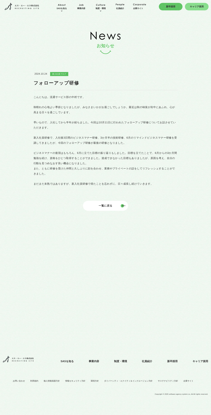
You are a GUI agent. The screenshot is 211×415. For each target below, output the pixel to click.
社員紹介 (147, 361)
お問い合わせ (19, 381)
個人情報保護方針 (52, 381)
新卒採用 (172, 361)
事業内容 (94, 361)
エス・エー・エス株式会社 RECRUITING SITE (22, 6)
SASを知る (67, 361)
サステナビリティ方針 (168, 381)
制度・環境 (120, 361)
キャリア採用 (200, 361)
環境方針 (95, 381)
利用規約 (34, 381)
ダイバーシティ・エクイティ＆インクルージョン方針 (128, 381)
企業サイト (188, 381)
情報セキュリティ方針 (75, 381)
